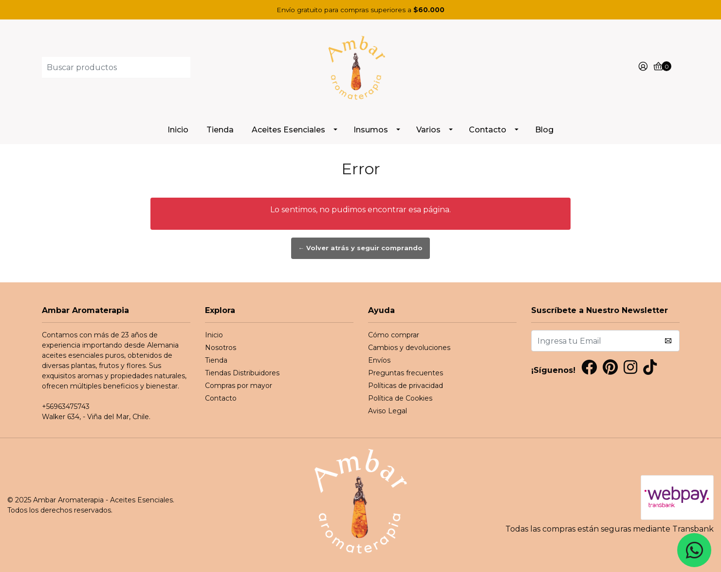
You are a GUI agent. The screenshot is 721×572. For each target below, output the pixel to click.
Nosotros (220, 347)
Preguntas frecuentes (405, 373)
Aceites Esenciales (288, 129)
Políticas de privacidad (405, 385)
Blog (544, 129)
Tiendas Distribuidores (242, 373)
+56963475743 (66, 406)
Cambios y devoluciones (409, 347)
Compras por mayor (238, 385)
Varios (428, 129)
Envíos (379, 360)
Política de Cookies (400, 398)
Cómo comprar (393, 335)
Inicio (177, 129)
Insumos (370, 129)
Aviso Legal (387, 410)
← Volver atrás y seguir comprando (360, 248)
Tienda (220, 129)
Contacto (487, 129)
